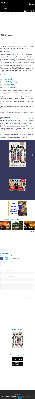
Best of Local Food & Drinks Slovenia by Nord (10, 82)
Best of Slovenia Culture (5, 81)
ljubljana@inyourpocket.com (16, 114)
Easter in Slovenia (5, 227)
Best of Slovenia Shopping (6, 79)
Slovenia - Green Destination (17, 227)
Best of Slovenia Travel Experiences (7, 78)
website (20, 110)
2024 (1, 137)
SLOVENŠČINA (31, 11)
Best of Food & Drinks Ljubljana (7, 84)
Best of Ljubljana (12, 54)
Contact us (17, 394)
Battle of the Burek (13, 120)
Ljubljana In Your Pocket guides (10, 125)
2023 (31, 136)
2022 (20, 136)
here (17, 101)
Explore (17, 392)
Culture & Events (4, 229)
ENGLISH (25, 11)
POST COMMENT (29, 299)
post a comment (14, 37)
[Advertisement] (21, 23)
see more (32, 231)
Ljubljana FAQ (28, 227)
